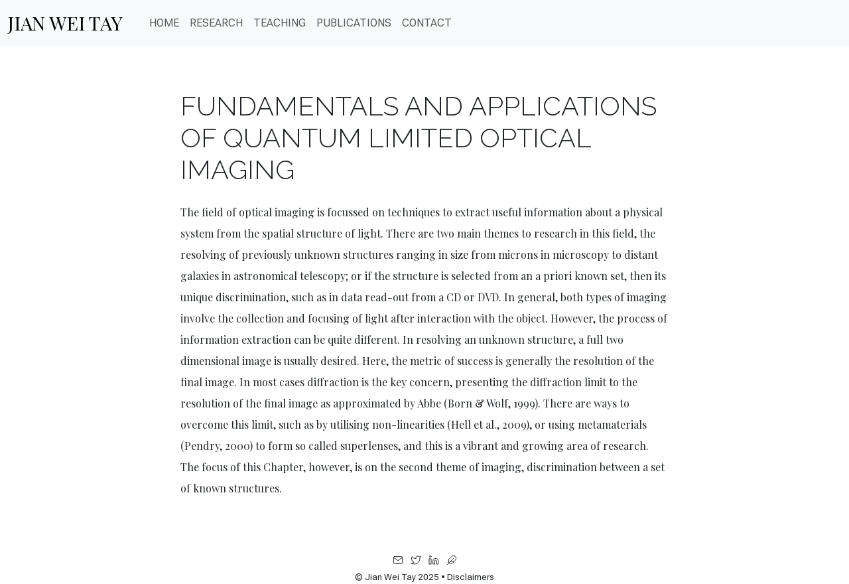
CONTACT (427, 23)
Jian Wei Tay (65, 22)
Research (216, 23)
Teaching (279, 23)
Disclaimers (470, 577)
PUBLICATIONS (353, 23)
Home (164, 23)
